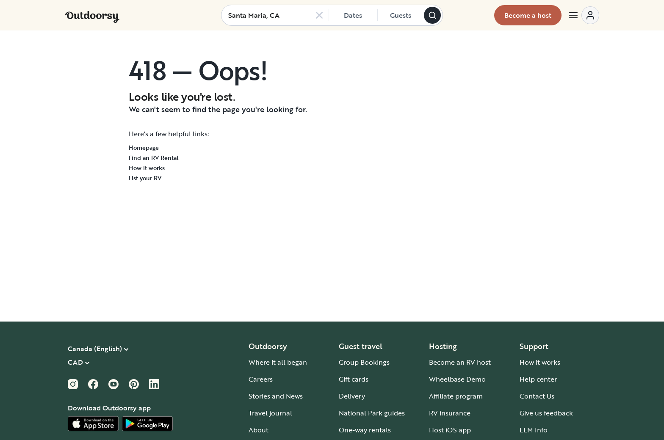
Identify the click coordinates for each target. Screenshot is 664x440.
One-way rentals (365, 430)
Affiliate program (456, 396)
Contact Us (537, 396)
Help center (538, 379)
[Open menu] (583, 15)
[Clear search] (319, 15)
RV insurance (449, 413)
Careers (261, 379)
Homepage (144, 147)
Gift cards (353, 379)
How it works (147, 167)
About (258, 430)
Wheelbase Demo (457, 379)
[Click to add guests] (400, 15)
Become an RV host (460, 362)
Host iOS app (450, 430)
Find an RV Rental (154, 157)
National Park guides (372, 413)
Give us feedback (546, 413)
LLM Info (534, 430)
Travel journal (270, 413)
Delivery (352, 396)
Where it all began (278, 362)
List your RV (145, 177)
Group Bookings (364, 362)
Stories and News (276, 396)
